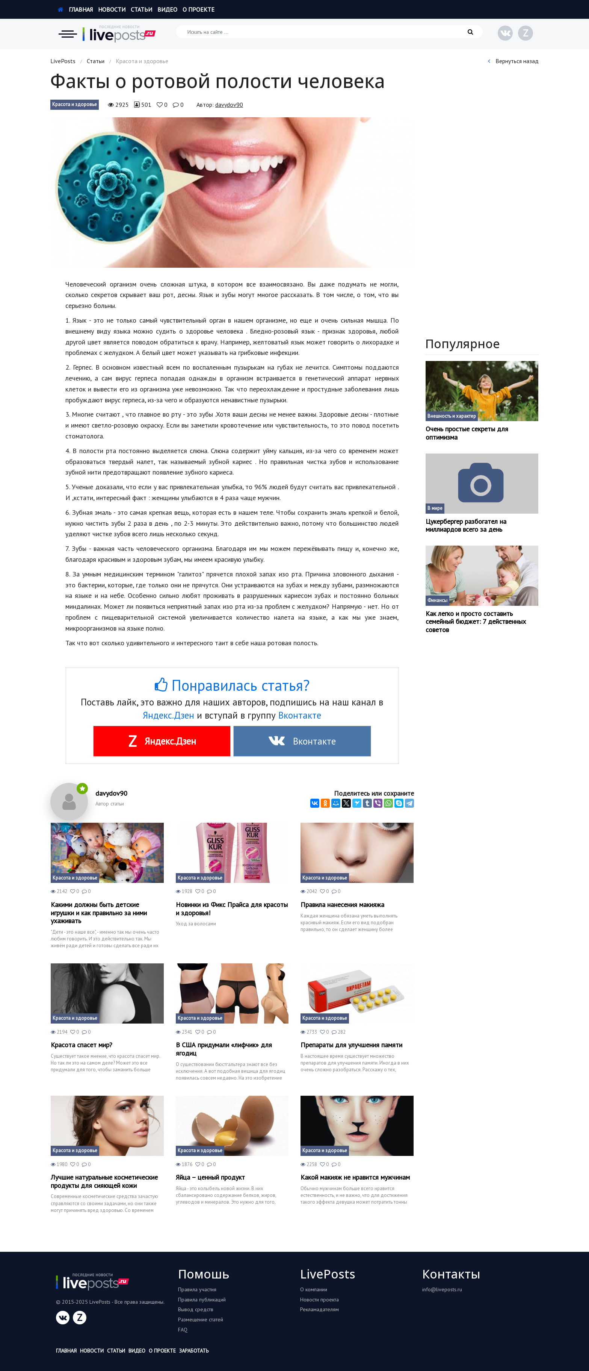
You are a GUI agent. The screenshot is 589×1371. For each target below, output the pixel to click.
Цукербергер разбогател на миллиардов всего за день (466, 525)
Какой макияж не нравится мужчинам (355, 1177)
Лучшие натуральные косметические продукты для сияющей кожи (104, 1181)
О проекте (198, 9)
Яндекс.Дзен (168, 715)
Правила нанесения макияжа (342, 905)
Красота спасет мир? (81, 1045)
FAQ (182, 1329)
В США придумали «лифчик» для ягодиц (224, 1049)
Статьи (141, 9)
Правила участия (197, 1289)
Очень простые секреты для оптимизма (467, 433)
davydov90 (229, 104)
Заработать (193, 1350)
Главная (75, 9)
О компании (313, 1289)
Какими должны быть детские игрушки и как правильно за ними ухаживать (99, 913)
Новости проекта (319, 1299)
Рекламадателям (319, 1309)
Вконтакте (299, 715)
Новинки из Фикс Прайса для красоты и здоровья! (232, 909)
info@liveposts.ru (442, 1289)
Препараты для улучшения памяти (351, 1045)
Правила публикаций (202, 1299)
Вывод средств (195, 1309)
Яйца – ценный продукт (210, 1177)
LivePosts (63, 61)
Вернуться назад (513, 61)
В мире (435, 508)
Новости (111, 9)
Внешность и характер (451, 416)
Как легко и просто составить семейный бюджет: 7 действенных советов (476, 622)
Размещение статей (200, 1319)
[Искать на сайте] (329, 31)
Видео (167, 9)
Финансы (437, 600)
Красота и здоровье (74, 104)
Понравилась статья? (232, 685)
